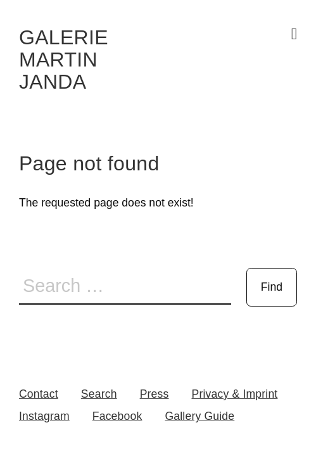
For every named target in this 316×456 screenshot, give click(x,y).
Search (99, 394)
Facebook (117, 416)
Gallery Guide (199, 416)
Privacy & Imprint (234, 394)
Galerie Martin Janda (63, 59)
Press (154, 394)
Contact (38, 394)
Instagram (44, 416)
